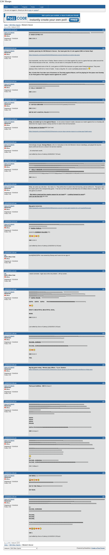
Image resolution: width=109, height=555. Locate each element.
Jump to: (21, 548)
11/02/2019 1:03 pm (10, 252)
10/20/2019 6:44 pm (10, 48)
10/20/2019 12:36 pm (10, 30)
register (36, 10)
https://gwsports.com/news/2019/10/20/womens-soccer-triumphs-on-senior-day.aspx (54, 55)
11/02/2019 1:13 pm (10, 271)
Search (15, 7)
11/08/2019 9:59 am (10, 365)
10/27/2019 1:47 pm (10, 161)
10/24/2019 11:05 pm (10, 119)
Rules (33, 7)
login (30, 10)
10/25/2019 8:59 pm (10, 142)
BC (5, 255)
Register (24, 7)
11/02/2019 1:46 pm (10, 333)
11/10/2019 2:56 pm (10, 496)
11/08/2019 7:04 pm (10, 473)
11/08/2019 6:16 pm (10, 401)
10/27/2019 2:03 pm (10, 184)
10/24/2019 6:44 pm (10, 81)
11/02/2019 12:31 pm (10, 221)
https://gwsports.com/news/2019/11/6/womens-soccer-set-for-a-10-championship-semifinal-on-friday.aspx (61, 369)
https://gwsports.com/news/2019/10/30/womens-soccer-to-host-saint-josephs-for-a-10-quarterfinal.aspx (60, 208)
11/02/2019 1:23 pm (10, 289)
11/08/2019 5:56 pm (10, 383)
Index (6, 7)
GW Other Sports (14, 25)
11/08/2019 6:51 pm (10, 438)
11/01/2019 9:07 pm (10, 203)
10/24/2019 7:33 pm (10, 100)
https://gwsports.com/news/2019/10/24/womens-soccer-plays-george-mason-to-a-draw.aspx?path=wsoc (60, 131)
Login (42, 7)
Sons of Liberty (9, 32)
